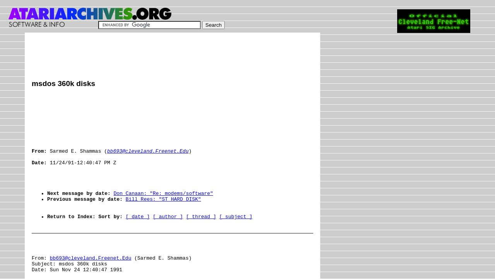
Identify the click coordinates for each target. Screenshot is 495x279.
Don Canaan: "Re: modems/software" (163, 210)
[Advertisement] (172, 57)
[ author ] (168, 238)
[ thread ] (201, 238)
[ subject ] (236, 238)
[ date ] (138, 238)
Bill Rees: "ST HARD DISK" (163, 217)
